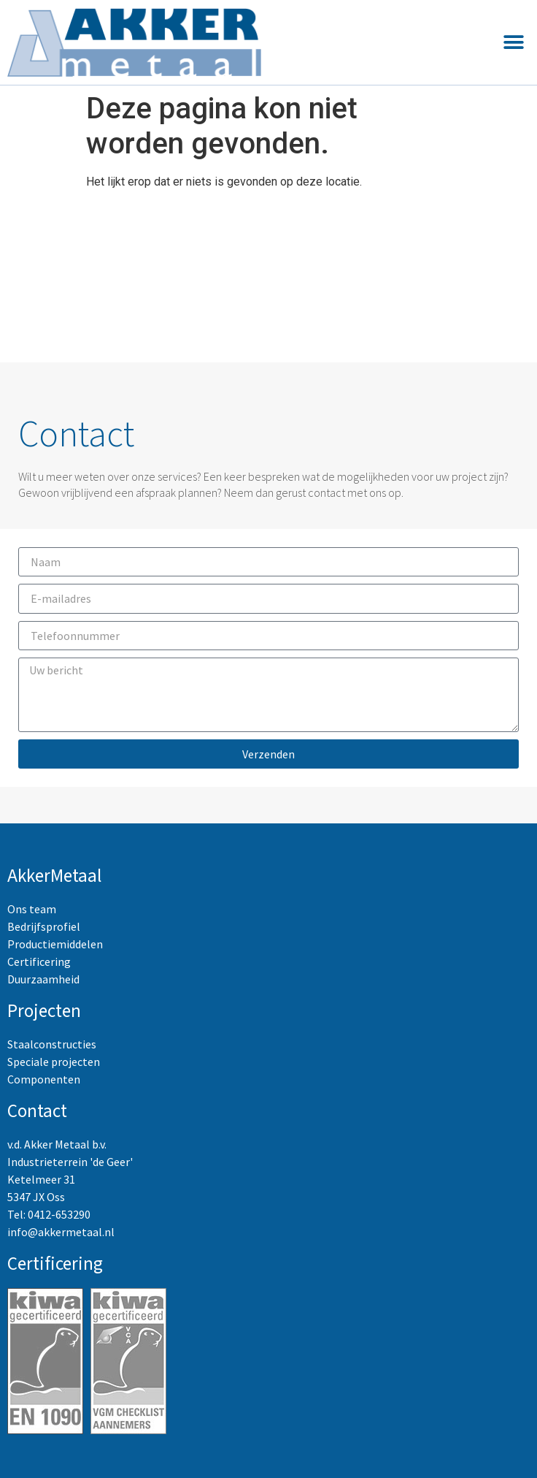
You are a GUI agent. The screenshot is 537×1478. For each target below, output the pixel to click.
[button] (513, 42)
